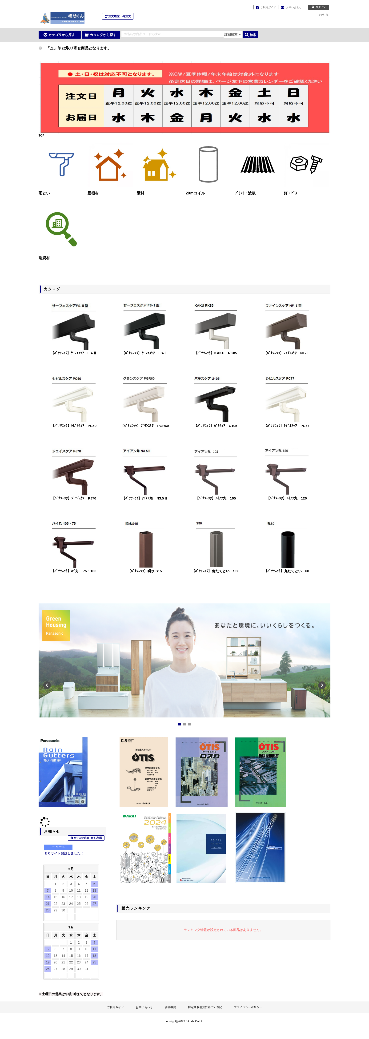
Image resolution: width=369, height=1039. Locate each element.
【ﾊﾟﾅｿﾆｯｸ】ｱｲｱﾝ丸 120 (286, 498)
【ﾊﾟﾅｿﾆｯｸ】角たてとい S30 (215, 571)
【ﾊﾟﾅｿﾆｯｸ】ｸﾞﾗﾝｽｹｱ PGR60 (144, 426)
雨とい (44, 193)
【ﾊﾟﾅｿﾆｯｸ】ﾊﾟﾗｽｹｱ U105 (215, 426)
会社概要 (170, 1007)
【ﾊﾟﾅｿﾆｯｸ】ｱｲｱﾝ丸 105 (215, 498)
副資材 (44, 258)
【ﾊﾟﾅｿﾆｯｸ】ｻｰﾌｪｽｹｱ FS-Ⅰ (144, 353)
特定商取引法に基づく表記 (205, 1007)
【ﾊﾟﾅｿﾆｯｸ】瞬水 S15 (144, 571)
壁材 (140, 193)
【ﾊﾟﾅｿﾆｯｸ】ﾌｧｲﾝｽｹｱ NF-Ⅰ (286, 353)
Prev (47, 663)
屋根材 (93, 193)
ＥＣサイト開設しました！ (64, 853)
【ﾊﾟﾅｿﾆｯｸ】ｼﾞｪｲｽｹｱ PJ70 (73, 498)
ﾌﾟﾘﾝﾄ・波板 (245, 193)
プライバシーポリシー (248, 1007)
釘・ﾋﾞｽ (290, 193)
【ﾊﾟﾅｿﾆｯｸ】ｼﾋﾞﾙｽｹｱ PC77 (286, 426)
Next (322, 663)
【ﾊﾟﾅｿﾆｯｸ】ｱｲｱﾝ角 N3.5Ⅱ (145, 498)
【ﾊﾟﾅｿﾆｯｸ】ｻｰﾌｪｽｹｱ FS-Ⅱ (74, 353)
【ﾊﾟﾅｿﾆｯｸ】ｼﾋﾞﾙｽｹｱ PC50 (74, 426)
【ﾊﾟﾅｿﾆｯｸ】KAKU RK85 (215, 353)
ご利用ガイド (115, 1007)
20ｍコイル (195, 193)
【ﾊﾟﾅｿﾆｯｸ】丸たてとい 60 (286, 571)
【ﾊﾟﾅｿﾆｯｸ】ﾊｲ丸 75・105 (73, 571)
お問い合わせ (144, 1007)
